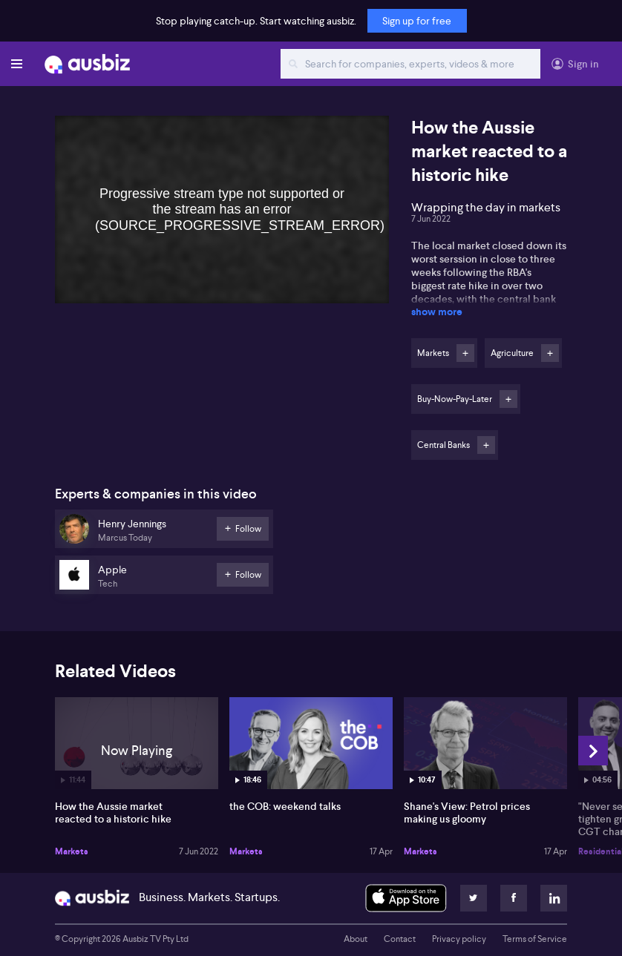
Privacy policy (459, 939)
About (355, 939)
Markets (71, 851)
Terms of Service (534, 939)
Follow (465, 353)
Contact (400, 939)
